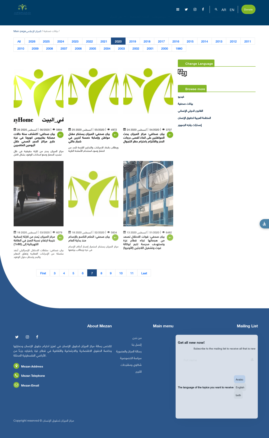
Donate (248, 9)
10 (121, 273)
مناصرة (201, 19)
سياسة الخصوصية (131, 359)
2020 (118, 41)
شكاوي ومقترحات (131, 366)
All (19, 41)
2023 (75, 41)
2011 (247, 41)
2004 (107, 48)
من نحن (137, 339)
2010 (20, 48)
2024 (60, 41)
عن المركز (118, 19)
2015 (190, 41)
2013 (219, 41)
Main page (19, 30)
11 (132, 273)
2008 (49, 48)
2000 (164, 48)
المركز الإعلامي (33, 30)
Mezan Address (28, 368)
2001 (150, 48)
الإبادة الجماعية (139, 19)
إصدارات (182, 19)
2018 (147, 41)
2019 (132, 41)
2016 (175, 41)
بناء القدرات (221, 19)
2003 (121, 48)
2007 (64, 48)
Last (144, 273)
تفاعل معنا (244, 19)
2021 (104, 41)
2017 (161, 41)
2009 (35, 48)
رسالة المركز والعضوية (129, 353)
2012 (233, 41)
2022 (89, 41)
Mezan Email (26, 387)
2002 (135, 48)
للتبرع (139, 373)
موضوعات (161, 19)
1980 (179, 48)
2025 (46, 41)
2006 (78, 48)
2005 (92, 48)
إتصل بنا (137, 346)
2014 (204, 41)
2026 (32, 41)
